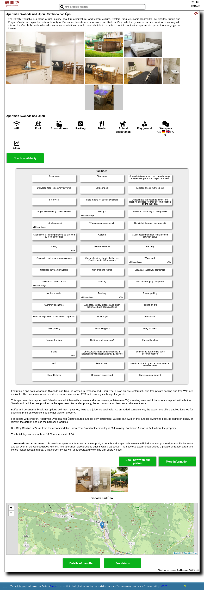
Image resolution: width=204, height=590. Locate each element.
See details (122, 563)
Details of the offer (81, 563)
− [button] (11, 513)
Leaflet (177, 553)
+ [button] (11, 508)
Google (53, 586)
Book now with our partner (138, 461)
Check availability (25, 158)
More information (177, 461)
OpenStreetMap (190, 553)
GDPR (164, 586)
